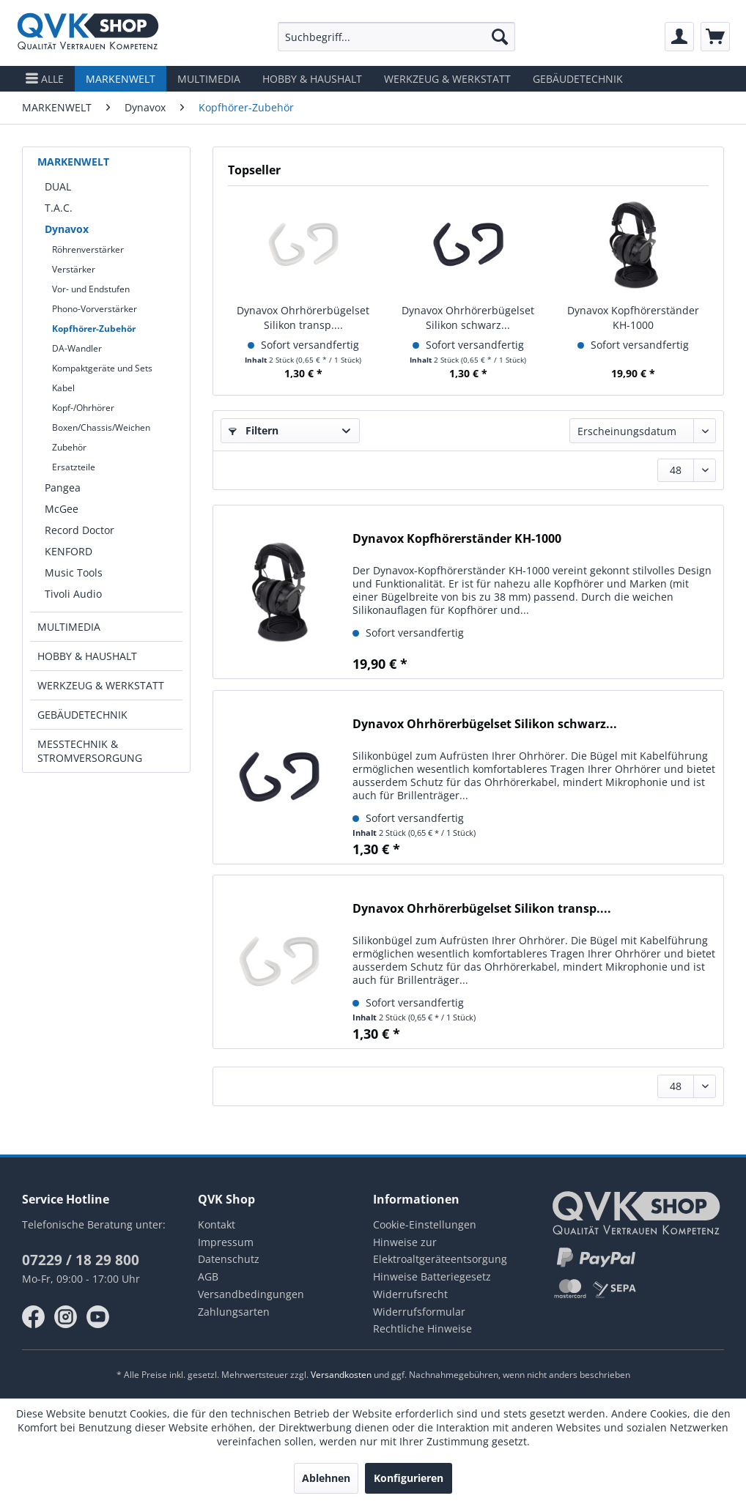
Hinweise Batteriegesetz (432, 1276)
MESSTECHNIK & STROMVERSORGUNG (89, 751)
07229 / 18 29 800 (80, 1260)
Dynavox (67, 229)
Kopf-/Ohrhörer (83, 407)
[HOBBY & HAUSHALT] (312, 79)
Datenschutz (228, 1259)
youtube (98, 1317)
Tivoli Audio (73, 594)
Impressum (226, 1242)
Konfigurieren (408, 1478)
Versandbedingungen (251, 1294)
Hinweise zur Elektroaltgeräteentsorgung (440, 1251)
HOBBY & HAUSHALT (87, 656)
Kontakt (216, 1224)
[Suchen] (499, 36)
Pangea (63, 487)
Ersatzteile (73, 467)
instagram (66, 1317)
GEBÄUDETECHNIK (82, 715)
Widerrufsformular (419, 1312)
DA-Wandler (77, 348)
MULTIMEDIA (68, 627)
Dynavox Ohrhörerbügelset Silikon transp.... (303, 317)
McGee (61, 509)
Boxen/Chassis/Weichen (101, 427)
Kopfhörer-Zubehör (94, 328)
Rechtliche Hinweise (422, 1328)
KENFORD (68, 551)
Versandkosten (341, 1374)
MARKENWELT (73, 161)
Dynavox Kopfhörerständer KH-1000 (633, 317)
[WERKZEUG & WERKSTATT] (447, 79)
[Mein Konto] (679, 36)
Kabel (63, 388)
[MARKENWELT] (120, 79)
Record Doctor (79, 530)
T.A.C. (59, 208)
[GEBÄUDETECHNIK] (578, 79)
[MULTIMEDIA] (208, 79)
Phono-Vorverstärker (94, 309)
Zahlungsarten (234, 1312)
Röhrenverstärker (88, 249)
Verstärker (73, 269)
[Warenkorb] (715, 36)
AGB (208, 1276)
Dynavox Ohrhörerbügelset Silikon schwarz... (468, 317)
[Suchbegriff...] (396, 36)
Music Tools (74, 572)
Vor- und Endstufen (91, 289)
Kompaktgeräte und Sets (102, 368)
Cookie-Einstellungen (424, 1224)
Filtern (253, 430)
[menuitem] (396, 36)
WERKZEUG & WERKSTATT (100, 685)
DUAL (58, 186)
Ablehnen (326, 1478)
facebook (33, 1317)
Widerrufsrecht (410, 1294)
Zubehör (69, 447)
